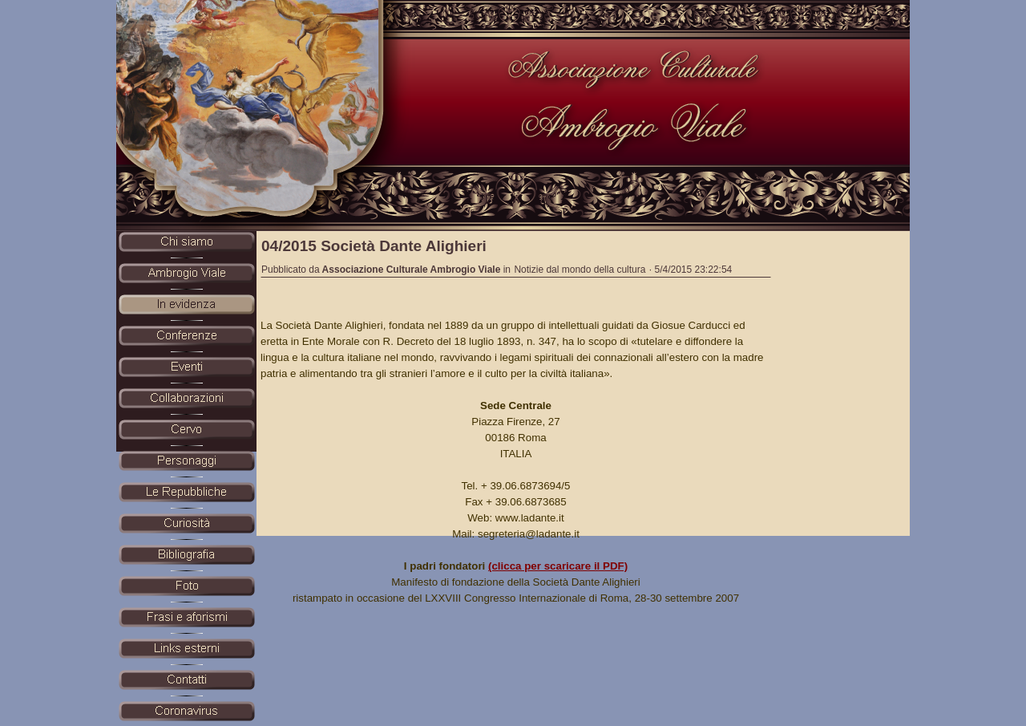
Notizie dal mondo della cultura (579, 269)
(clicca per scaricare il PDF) (558, 566)
